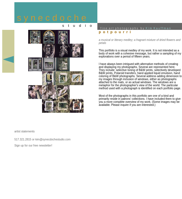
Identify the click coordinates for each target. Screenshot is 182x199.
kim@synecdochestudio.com (53, 139)
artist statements (24, 131)
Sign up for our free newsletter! (33, 145)
